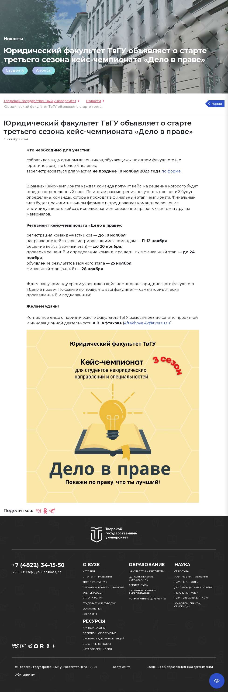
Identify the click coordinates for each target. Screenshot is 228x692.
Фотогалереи (92, 608)
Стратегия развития (97, 576)
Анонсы (44, 70)
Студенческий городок (99, 603)
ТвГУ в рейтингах (95, 582)
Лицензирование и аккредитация (142, 592)
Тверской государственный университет (39, 101)
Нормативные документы (147, 598)
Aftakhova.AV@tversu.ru (147, 323)
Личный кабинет (95, 627)
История (89, 571)
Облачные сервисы (97, 643)
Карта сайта (121, 667)
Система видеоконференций (103, 638)
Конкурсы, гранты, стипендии (187, 605)
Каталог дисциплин (97, 649)
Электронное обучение (99, 633)
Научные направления (191, 576)
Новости (93, 101)
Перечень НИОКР (185, 592)
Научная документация (191, 597)
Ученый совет (93, 592)
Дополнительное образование (141, 578)
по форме (171, 171)
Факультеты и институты (147, 571)
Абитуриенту (25, 674)
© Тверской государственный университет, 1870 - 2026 (56, 667)
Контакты (90, 614)
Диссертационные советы (193, 587)
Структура (181, 571)
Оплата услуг (92, 597)
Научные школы (186, 582)
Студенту (15, 70)
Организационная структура (103, 587)
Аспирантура (138, 585)
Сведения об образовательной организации (179, 667)
